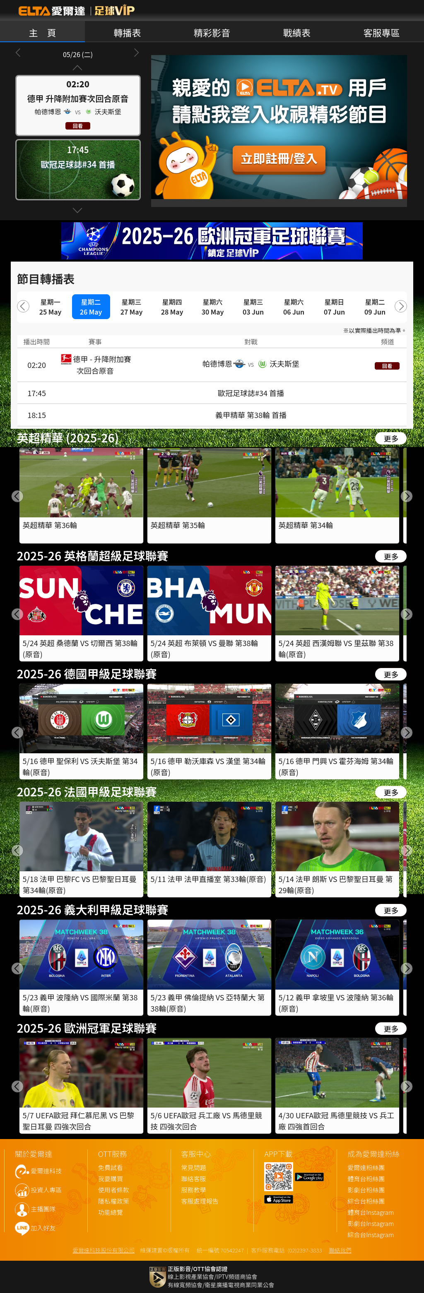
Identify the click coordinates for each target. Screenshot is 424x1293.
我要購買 (110, 1178)
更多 (390, 438)
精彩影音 (212, 32)
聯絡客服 (193, 1178)
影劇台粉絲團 (366, 1190)
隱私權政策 (113, 1201)
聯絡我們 (340, 1250)
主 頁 (42, 32)
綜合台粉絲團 (366, 1201)
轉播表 (127, 32)
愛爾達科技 (46, 1171)
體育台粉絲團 (366, 1178)
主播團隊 (43, 1209)
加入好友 (43, 1228)
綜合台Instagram (370, 1234)
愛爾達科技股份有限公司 (103, 1250)
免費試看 (110, 1167)
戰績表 (297, 32)
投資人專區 (46, 1190)
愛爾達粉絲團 (366, 1167)
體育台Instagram (370, 1212)
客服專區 (382, 32)
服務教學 (193, 1190)
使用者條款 (113, 1190)
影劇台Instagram (370, 1223)
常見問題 (193, 1167)
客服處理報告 (200, 1201)
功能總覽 (110, 1212)
